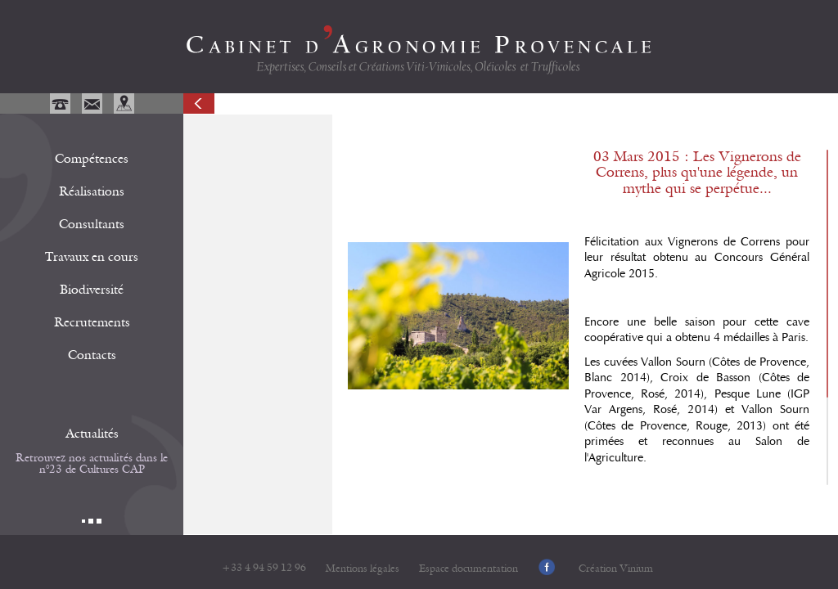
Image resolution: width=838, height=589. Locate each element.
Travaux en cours (91, 256)
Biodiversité (92, 289)
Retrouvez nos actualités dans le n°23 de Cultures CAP (92, 463)
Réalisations (91, 191)
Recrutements (92, 322)
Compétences (91, 158)
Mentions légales (362, 569)
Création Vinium (616, 569)
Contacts (92, 355)
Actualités (92, 433)
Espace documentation (468, 569)
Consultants (91, 224)
